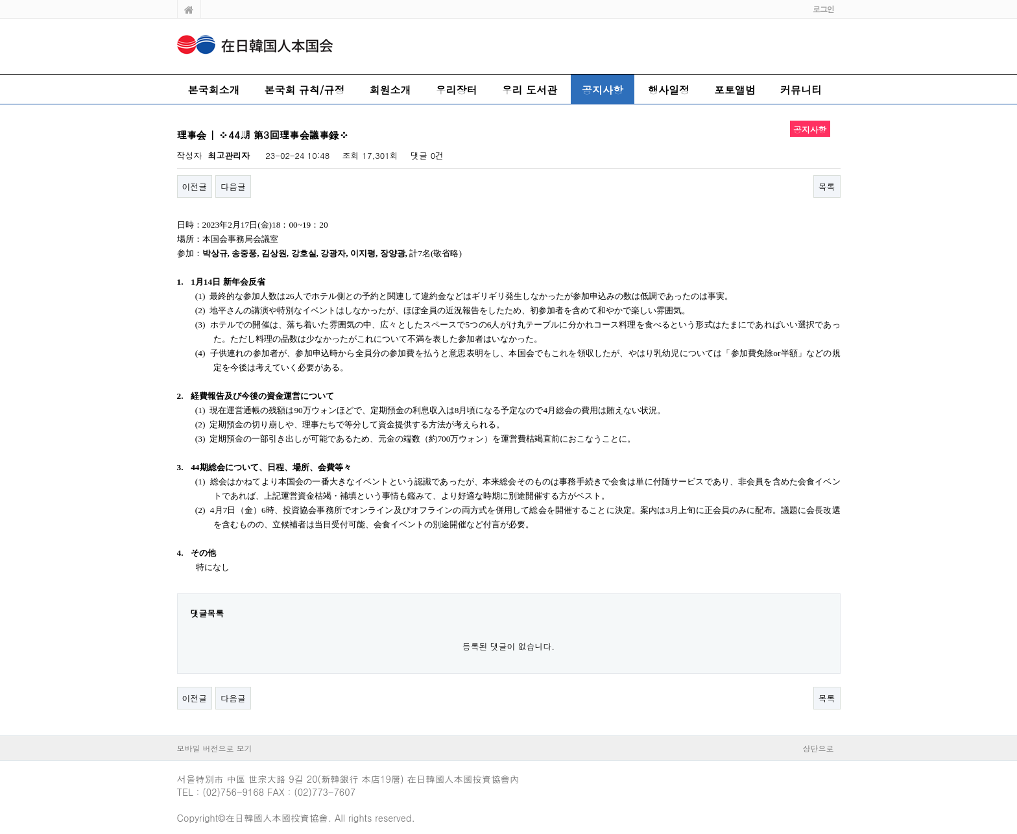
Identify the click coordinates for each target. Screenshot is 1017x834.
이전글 (195, 186)
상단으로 (818, 748)
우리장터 (456, 89)
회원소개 (390, 89)
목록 (827, 186)
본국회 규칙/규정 (305, 89)
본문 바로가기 (0, 0)
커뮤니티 (801, 89)
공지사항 (602, 89)
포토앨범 (735, 89)
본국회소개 (214, 89)
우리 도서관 (529, 89)
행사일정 (668, 89)
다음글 (233, 186)
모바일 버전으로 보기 (214, 748)
